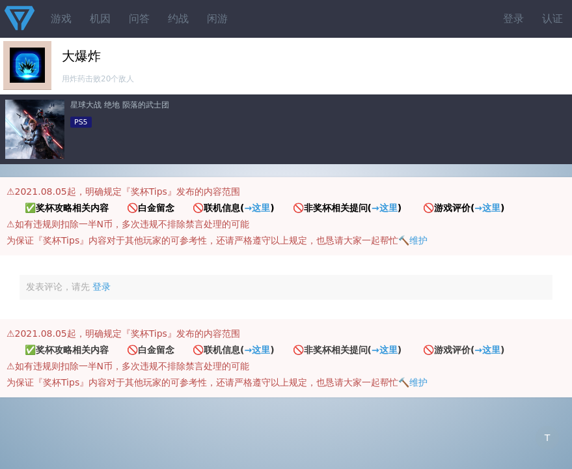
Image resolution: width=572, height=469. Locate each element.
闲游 (217, 18)
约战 (178, 18)
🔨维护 (413, 240)
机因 (100, 18)
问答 (139, 18)
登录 (513, 18)
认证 (552, 18)
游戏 (61, 18)
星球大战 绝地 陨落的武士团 (119, 104)
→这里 (257, 208)
